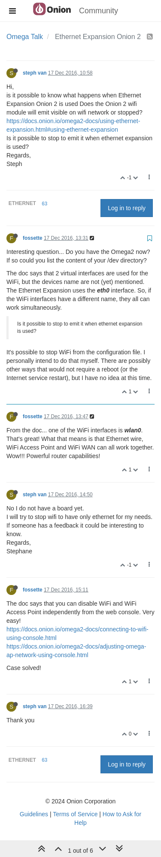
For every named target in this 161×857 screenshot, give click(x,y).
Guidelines (34, 814)
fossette (33, 238)
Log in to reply (127, 208)
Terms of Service (75, 814)
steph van (35, 73)
